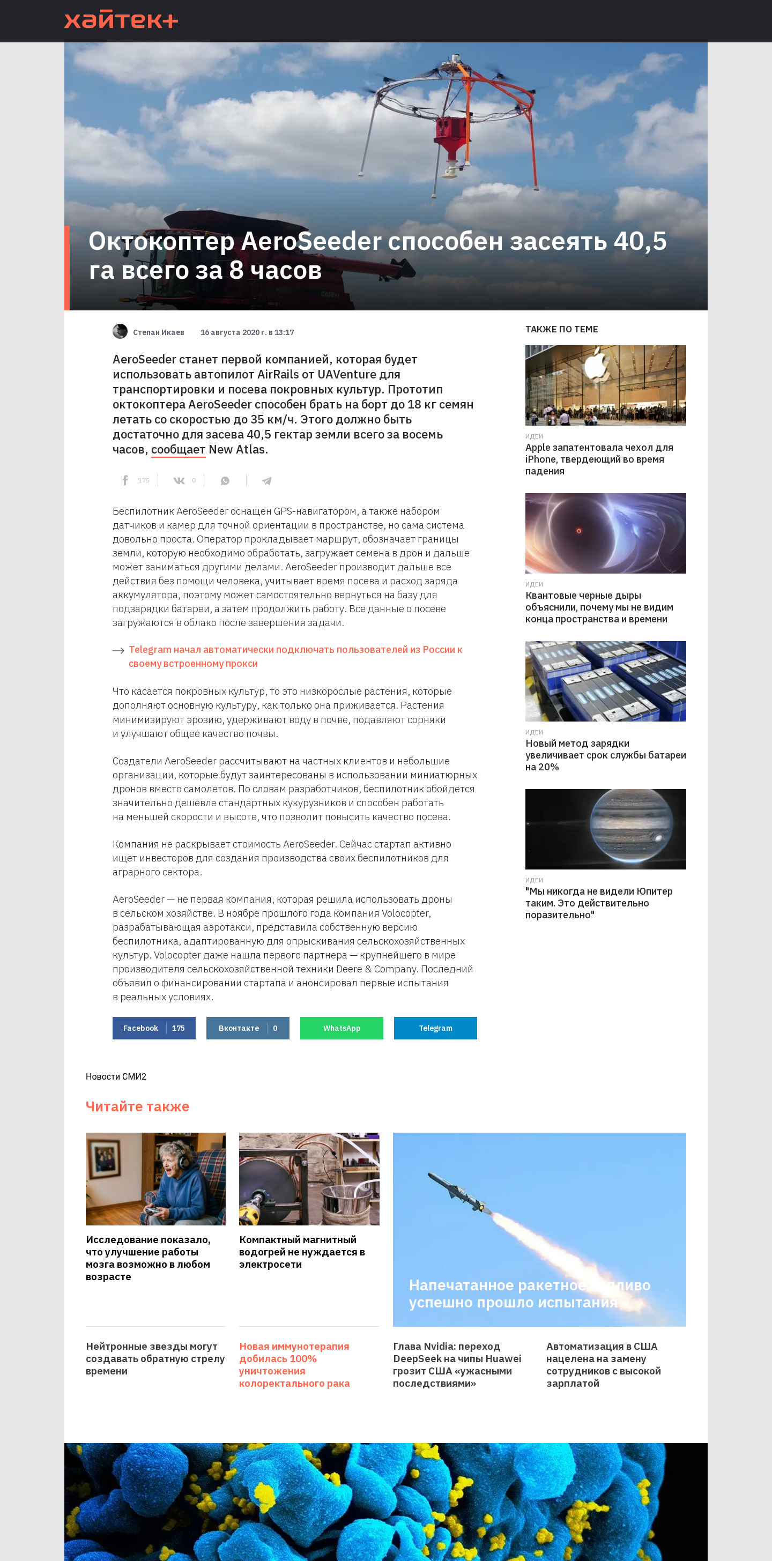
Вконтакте (248, 1028)
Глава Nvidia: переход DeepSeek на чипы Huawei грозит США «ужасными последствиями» (457, 1364)
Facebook (154, 1028)
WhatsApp (342, 1028)
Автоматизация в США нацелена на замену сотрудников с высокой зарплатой (603, 1364)
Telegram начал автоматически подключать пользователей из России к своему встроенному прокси (296, 656)
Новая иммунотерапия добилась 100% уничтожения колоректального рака (294, 1364)
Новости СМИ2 (116, 1077)
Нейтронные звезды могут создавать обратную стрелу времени (155, 1358)
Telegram (435, 1028)
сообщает (178, 449)
